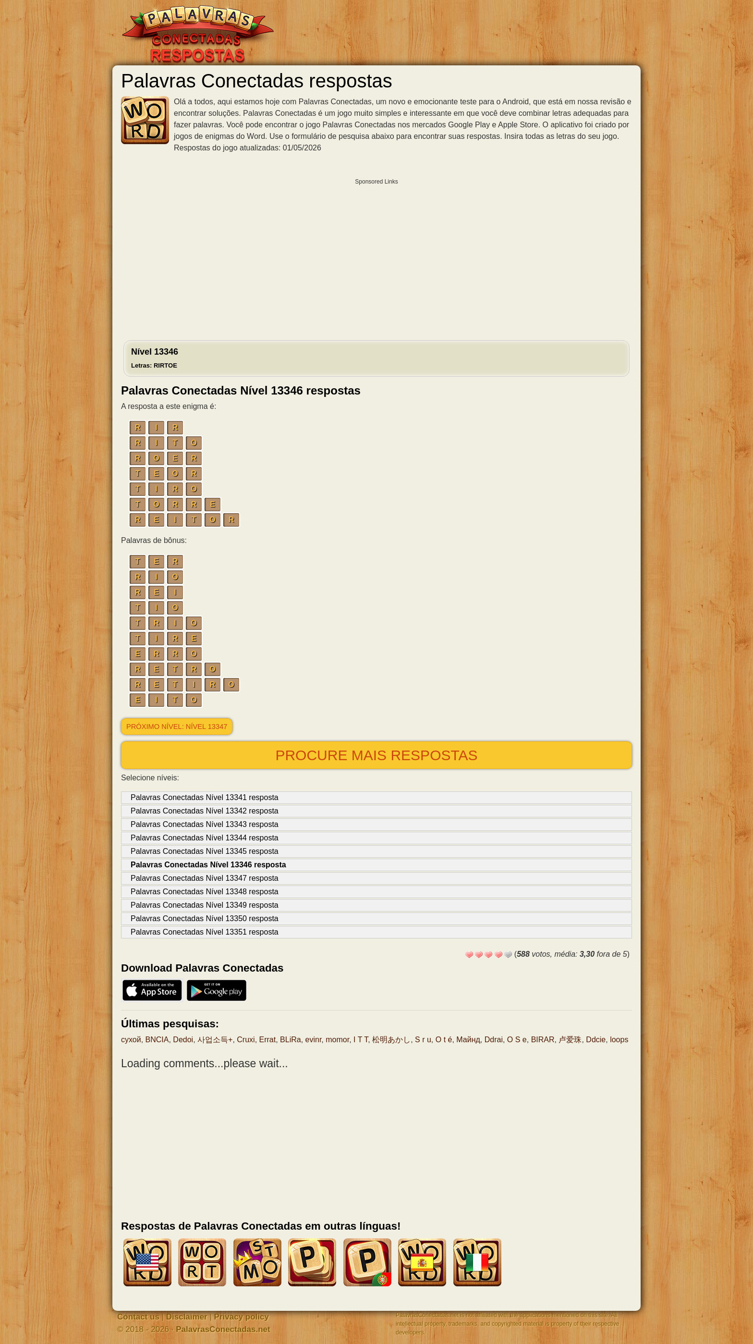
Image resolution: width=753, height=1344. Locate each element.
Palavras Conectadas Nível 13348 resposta (205, 892)
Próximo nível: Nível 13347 (176, 726)
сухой (131, 1040)
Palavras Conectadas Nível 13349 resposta (205, 905)
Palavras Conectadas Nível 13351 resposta (205, 932)
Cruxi (246, 1040)
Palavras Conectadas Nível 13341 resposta (205, 797)
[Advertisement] (376, 257)
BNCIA (157, 1040)
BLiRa (290, 1040)
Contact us (138, 1316)
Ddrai (494, 1040)
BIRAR (543, 1040)
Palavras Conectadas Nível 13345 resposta (205, 851)
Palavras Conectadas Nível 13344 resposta (205, 838)
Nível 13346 (154, 358)
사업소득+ (214, 1040)
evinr (313, 1040)
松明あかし (391, 1040)
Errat (267, 1040)
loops (619, 1040)
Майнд (468, 1040)
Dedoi (183, 1040)
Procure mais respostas (376, 755)
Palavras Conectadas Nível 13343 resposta (205, 824)
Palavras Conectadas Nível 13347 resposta (205, 878)
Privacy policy (241, 1316)
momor (337, 1040)
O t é (444, 1040)
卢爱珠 (570, 1040)
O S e (517, 1040)
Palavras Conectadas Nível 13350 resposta (205, 918)
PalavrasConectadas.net (223, 1329)
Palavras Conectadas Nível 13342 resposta (205, 811)
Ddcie (596, 1040)
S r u (423, 1040)
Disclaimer (186, 1316)
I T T (360, 1040)
